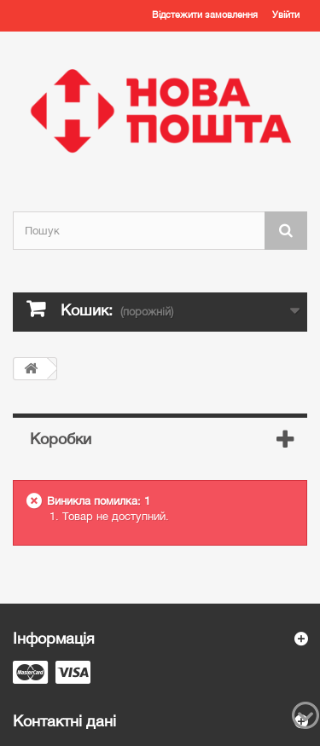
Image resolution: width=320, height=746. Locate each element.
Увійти (286, 14)
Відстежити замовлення (205, 14)
